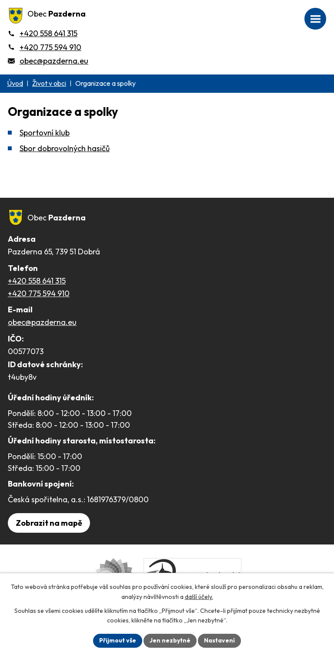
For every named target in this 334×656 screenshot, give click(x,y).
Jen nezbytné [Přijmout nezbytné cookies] (170, 640)
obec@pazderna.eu (42, 322)
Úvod (15, 83)
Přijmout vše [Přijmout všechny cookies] (117, 640)
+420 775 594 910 (39, 293)
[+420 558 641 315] (42, 33)
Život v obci (49, 83)
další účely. (199, 597)
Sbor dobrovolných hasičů (65, 148)
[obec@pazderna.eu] (48, 61)
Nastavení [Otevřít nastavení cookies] (219, 640)
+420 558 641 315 (37, 281)
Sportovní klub (45, 133)
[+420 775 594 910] (44, 47)
